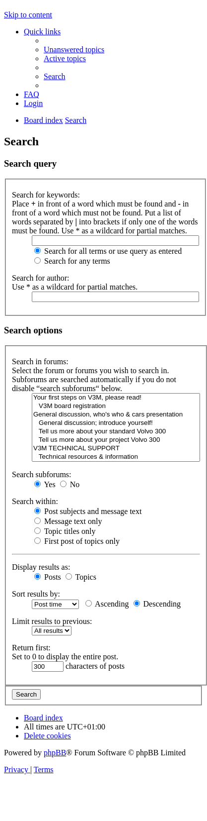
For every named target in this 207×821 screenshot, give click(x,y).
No (70, 484)
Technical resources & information (116, 457)
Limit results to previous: (52, 621)
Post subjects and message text (87, 511)
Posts (47, 577)
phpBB (55, 752)
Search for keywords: (46, 195)
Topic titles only (64, 531)
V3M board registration (116, 406)
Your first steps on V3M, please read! (116, 398)
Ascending (107, 604)
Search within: (35, 501)
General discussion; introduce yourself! (116, 423)
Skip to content (28, 14)
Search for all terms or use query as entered (108, 251)
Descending (157, 604)
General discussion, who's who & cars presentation (116, 414)
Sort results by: (36, 594)
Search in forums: (40, 361)
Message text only (68, 521)
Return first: (31, 647)
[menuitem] (74, 49)
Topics (81, 577)
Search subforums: (41, 474)
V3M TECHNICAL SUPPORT (116, 448)
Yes (45, 484)
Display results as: (41, 567)
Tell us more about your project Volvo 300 (116, 440)
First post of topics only (77, 541)
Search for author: (40, 278)
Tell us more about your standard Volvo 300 (116, 431)
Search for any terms (72, 261)
